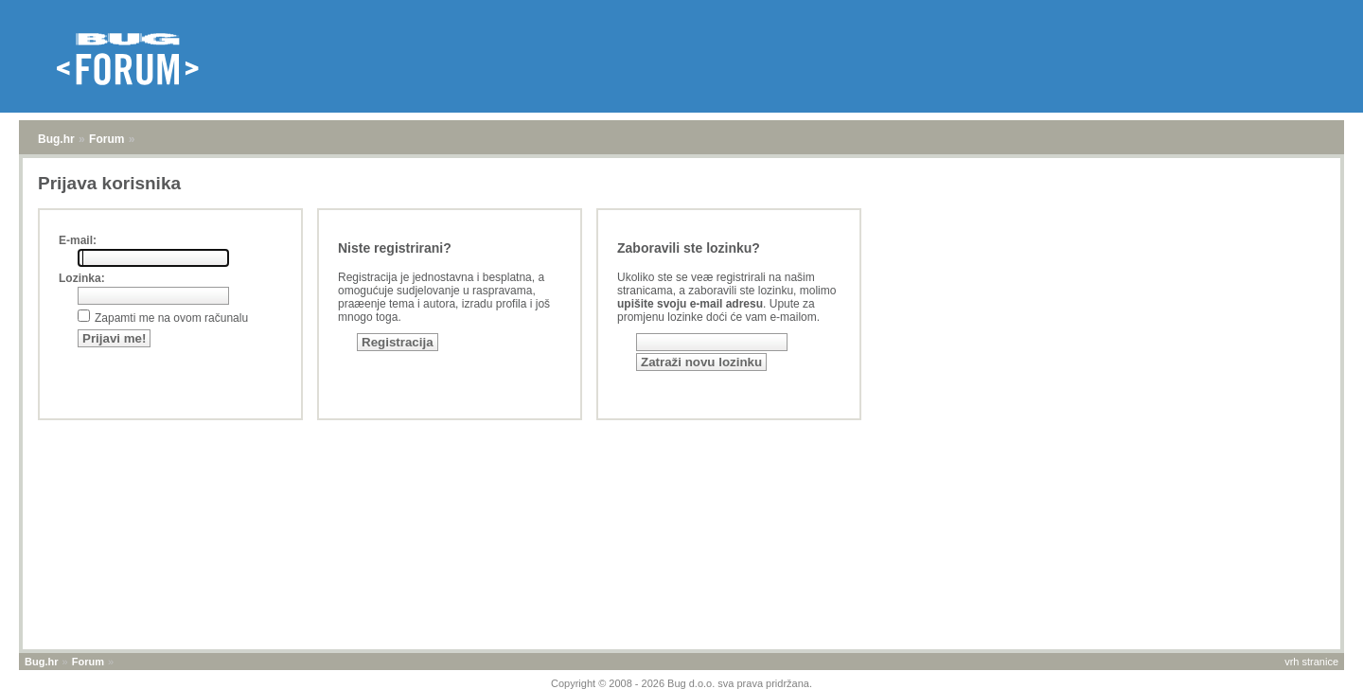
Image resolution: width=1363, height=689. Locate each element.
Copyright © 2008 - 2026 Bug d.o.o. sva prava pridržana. (681, 683)
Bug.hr (56, 139)
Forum (106, 139)
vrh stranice (1311, 661)
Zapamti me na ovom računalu (171, 318)
